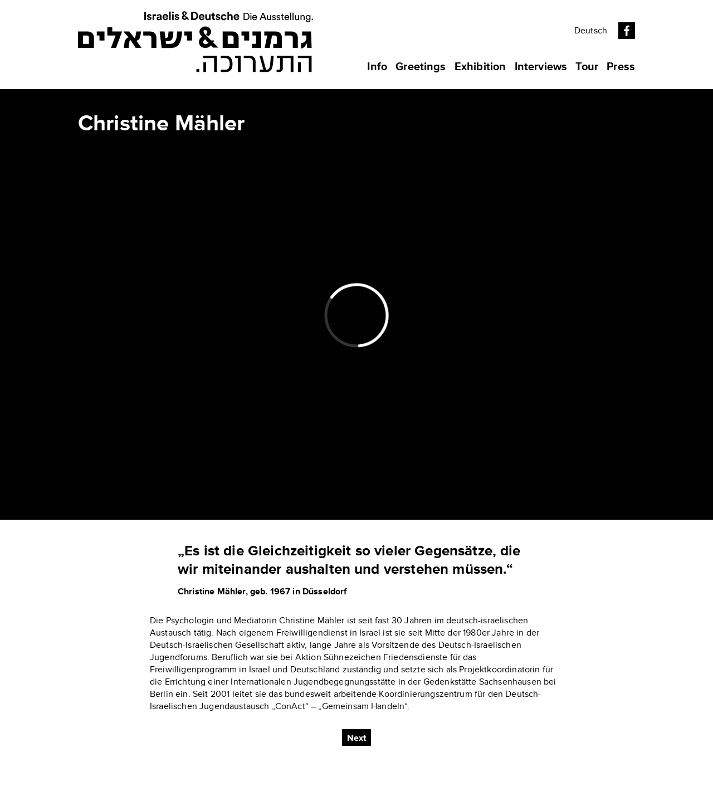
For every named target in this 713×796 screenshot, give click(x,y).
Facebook (626, 30)
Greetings (420, 67)
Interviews (541, 67)
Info (377, 67)
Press (621, 67)
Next (357, 738)
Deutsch (590, 30)
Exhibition (480, 67)
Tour (586, 67)
